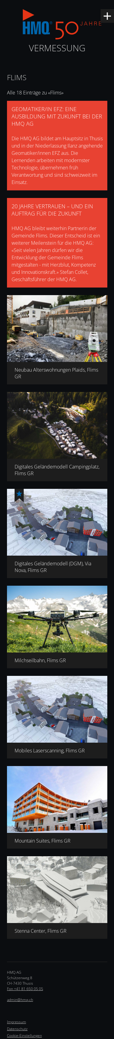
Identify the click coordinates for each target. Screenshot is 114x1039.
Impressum (16, 1021)
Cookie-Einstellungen (24, 1035)
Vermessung (57, 48)
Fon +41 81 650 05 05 (25, 988)
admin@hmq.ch (20, 999)
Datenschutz (17, 1028)
